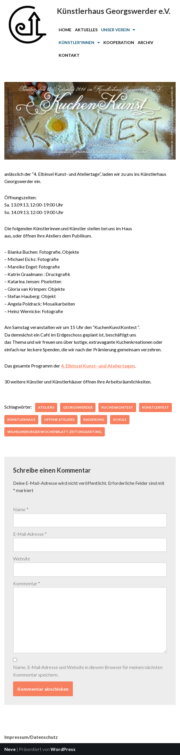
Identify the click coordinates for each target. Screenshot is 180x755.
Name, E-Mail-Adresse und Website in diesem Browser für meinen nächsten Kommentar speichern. (88, 670)
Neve (10, 749)
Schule (120, 419)
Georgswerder (78, 407)
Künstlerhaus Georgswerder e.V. (113, 11)
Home (65, 29)
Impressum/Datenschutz (31, 737)
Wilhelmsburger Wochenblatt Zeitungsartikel (54, 431)
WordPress (63, 749)
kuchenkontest (117, 407)
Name (20, 509)
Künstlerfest (155, 407)
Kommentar (26, 583)
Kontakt (69, 55)
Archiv (145, 42)
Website (21, 558)
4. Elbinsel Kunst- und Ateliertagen (98, 365)
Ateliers (46, 407)
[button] (118, 29)
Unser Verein (118, 29)
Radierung (93, 419)
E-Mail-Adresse (30, 534)
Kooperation (118, 42)
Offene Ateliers (59, 419)
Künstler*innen (79, 42)
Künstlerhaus (21, 419)
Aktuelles (86, 29)
